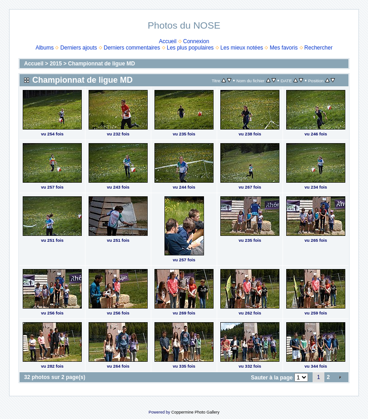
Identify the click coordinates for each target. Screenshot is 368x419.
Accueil (168, 41)
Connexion (196, 41)
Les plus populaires (190, 48)
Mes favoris (284, 48)
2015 (56, 63)
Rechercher (318, 48)
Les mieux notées (241, 48)
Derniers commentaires (132, 48)
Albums (44, 48)
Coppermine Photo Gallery (195, 412)
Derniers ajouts (78, 48)
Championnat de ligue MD (101, 63)
